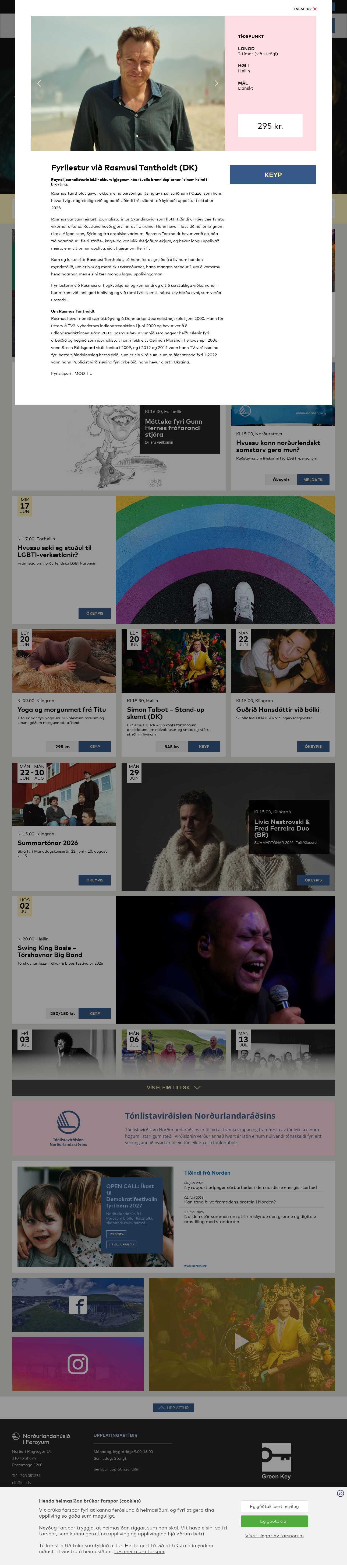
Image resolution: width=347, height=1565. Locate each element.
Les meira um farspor (139, 1551)
